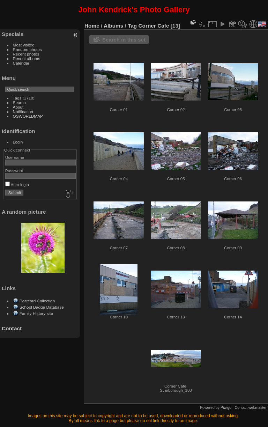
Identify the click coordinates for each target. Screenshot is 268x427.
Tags (17, 98)
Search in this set (124, 40)
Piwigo (226, 407)
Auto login (17, 184)
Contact (12, 328)
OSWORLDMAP (28, 116)
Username (14, 157)
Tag (132, 26)
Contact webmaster (251, 407)
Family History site (36, 313)
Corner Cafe (154, 26)
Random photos (27, 49)
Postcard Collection (37, 301)
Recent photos (26, 54)
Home (91, 26)
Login (18, 142)
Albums (113, 26)
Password (14, 170)
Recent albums (26, 58)
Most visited (24, 45)
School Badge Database (42, 307)
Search (19, 102)
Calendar (21, 63)
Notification (23, 111)
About (18, 107)
